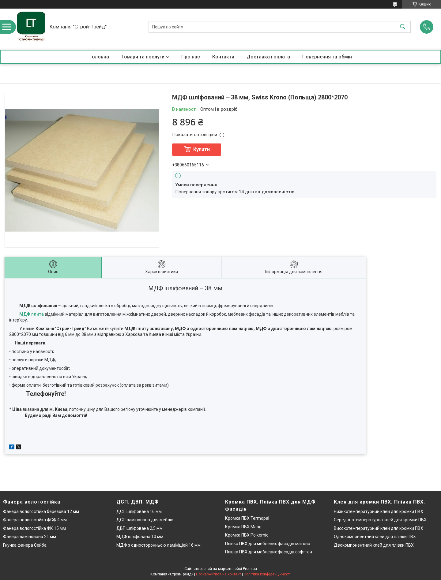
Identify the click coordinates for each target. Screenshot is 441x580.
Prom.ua (250, 569)
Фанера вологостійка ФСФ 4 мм (35, 519)
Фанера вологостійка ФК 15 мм (34, 528)
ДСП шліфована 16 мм (139, 511)
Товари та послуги (142, 57)
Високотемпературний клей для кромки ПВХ (378, 528)
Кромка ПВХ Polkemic (246, 535)
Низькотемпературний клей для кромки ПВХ (378, 511)
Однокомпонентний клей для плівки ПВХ (375, 536)
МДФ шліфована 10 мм (139, 536)
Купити (201, 149)
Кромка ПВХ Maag (243, 526)
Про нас (190, 57)
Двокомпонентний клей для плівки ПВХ (374, 545)
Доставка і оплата (268, 57)
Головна (99, 57)
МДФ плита (31, 314)
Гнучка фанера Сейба (25, 545)
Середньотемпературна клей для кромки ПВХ (380, 519)
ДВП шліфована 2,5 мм (139, 528)
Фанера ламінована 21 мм (29, 536)
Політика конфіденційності (267, 574)
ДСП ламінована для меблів (144, 519)
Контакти (223, 57)
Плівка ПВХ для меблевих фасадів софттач (268, 551)
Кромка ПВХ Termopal (247, 518)
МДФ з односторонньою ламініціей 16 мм (158, 545)
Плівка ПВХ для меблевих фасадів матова (267, 543)
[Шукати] (402, 26)
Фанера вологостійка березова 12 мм (41, 511)
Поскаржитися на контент (218, 574)
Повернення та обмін (327, 57)
